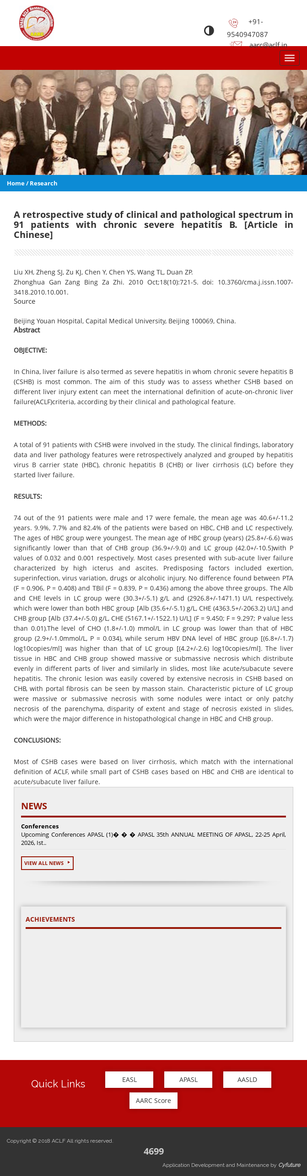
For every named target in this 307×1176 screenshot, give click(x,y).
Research (44, 183)
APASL (188, 1079)
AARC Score (153, 1100)
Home (16, 183)
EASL (129, 1079)
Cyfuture (289, 1165)
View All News (47, 863)
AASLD (247, 1079)
